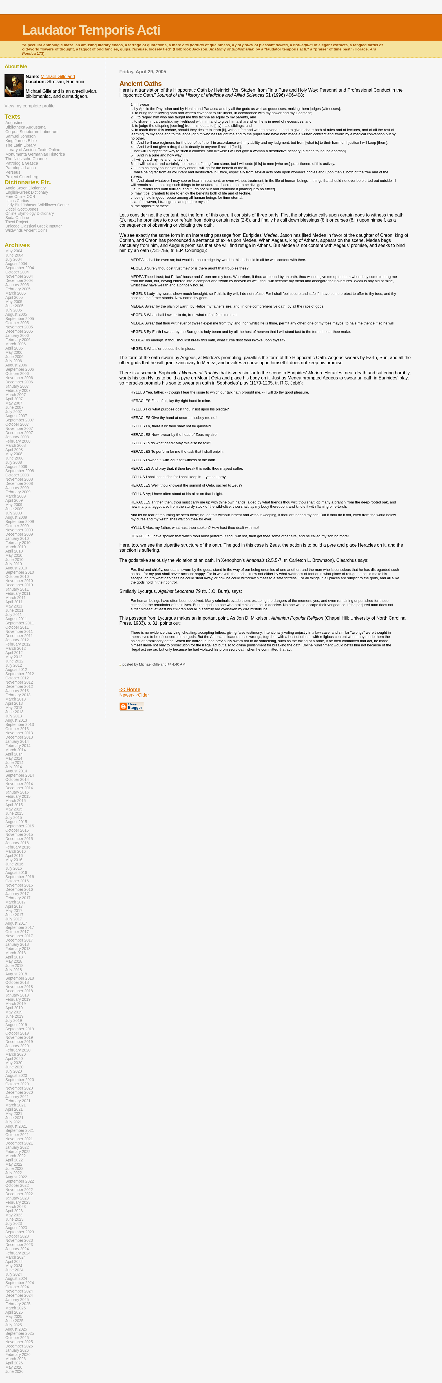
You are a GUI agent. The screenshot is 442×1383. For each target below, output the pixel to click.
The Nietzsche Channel (26, 158)
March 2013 (15, 699)
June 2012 (14, 661)
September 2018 (19, 978)
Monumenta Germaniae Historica (35, 154)
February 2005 (17, 289)
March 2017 (15, 902)
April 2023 (14, 1211)
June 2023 (14, 1219)
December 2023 (19, 1245)
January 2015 (17, 792)
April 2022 (14, 1160)
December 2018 (19, 991)
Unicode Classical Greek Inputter (33, 226)
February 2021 (17, 1101)
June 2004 (14, 255)
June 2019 (14, 1016)
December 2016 (19, 889)
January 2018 (17, 944)
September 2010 (19, 572)
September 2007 (19, 420)
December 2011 (19, 636)
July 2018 (13, 970)
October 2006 (17, 374)
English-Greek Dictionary (26, 192)
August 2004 (16, 264)
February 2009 (17, 492)
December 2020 (19, 1092)
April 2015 (14, 805)
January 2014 (17, 741)
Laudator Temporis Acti (91, 30)
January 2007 (17, 386)
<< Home (129, 689)
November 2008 (19, 479)
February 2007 (17, 390)
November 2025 (19, 1342)
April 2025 (14, 1312)
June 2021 (14, 1118)
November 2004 (19, 276)
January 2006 (17, 335)
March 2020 (15, 1054)
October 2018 (17, 982)
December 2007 (19, 433)
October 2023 (17, 1236)
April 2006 (14, 348)
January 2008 (17, 437)
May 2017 (13, 911)
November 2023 (19, 1240)
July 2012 (13, 665)
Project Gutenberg (21, 176)
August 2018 (16, 974)
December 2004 (19, 281)
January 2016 (17, 843)
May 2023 (13, 1215)
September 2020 (19, 1080)
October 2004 (17, 272)
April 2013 (14, 703)
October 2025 (17, 1338)
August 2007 (16, 416)
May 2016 (13, 860)
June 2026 (14, 1371)
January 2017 (17, 894)
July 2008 (13, 462)
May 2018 (13, 961)
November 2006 (19, 378)
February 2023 (17, 1202)
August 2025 (16, 1329)
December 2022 (19, 1194)
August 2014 (16, 771)
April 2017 (14, 906)
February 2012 (17, 644)
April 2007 (14, 399)
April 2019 (14, 1008)
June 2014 (14, 763)
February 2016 (17, 847)
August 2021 (16, 1126)
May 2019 (13, 1012)
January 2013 (17, 691)
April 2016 (14, 856)
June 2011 (14, 610)
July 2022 (13, 1173)
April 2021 (14, 1109)
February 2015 (17, 796)
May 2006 (13, 352)
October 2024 (17, 1287)
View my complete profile (30, 105)
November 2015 (19, 834)
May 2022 (13, 1164)
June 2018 (14, 966)
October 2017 (17, 932)
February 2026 (17, 1355)
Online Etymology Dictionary (29, 213)
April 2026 (14, 1363)
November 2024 (19, 1291)
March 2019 (15, 1004)
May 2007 (13, 403)
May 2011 (13, 606)
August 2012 (16, 670)
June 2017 (14, 915)
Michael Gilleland (58, 76)
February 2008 (17, 441)
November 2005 (19, 327)
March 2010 (15, 547)
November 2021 (19, 1139)
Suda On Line (17, 218)
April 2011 (14, 602)
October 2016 (17, 881)
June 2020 (14, 1067)
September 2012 (19, 674)
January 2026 (17, 1350)
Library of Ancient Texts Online (32, 149)
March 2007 (15, 395)
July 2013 (13, 716)
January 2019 (17, 995)
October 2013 (17, 729)
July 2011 (13, 615)
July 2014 (13, 767)
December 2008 (19, 483)
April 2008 (14, 450)
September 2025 (19, 1333)
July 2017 (13, 919)
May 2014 (13, 758)
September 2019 (19, 1029)
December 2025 (19, 1346)
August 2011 (16, 619)
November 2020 (19, 1088)
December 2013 (19, 737)
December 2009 (19, 534)
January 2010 (17, 538)
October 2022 (17, 1185)
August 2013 (16, 720)
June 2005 (14, 306)
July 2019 (13, 1021)
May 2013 (13, 708)
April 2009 (14, 500)
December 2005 (19, 331)
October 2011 (17, 627)
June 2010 (14, 560)
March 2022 (15, 1156)
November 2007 (19, 429)
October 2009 (17, 526)
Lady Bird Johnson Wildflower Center (37, 205)
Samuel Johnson (20, 136)
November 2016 (19, 885)
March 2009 (15, 496)
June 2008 (14, 458)
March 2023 (15, 1207)
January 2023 (17, 1198)
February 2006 (17, 340)
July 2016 (13, 868)
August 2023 (16, 1228)
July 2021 (13, 1122)
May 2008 (13, 454)
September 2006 (19, 369)
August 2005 (16, 314)
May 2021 (13, 1114)
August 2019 (16, 1025)
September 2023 (19, 1232)
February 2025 (17, 1304)
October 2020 (17, 1084)
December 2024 (19, 1295)
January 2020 (17, 1046)
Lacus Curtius (17, 201)
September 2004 (19, 268)
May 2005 (13, 302)
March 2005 (15, 293)
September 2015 (19, 826)
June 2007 (14, 407)
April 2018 (14, 957)
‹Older (142, 695)
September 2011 (19, 623)
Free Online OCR (20, 197)
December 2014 (19, 788)
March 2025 (15, 1308)
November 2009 (19, 530)
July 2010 (13, 564)
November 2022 (19, 1190)
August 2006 (16, 365)
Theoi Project (16, 222)
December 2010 (19, 585)
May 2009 (13, 505)
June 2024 (14, 1270)
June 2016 (14, 864)
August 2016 (16, 873)
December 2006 (19, 382)
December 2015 (19, 839)
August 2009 (16, 517)
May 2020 (13, 1063)
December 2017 (19, 940)
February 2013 (17, 695)
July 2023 (13, 1223)
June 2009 (14, 509)
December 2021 (19, 1143)
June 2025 (14, 1321)
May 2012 (13, 657)
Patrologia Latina (20, 167)
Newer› (126, 695)
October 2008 (17, 475)
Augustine (14, 122)
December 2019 (19, 1042)
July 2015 (13, 818)
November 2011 (19, 631)
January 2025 (17, 1300)
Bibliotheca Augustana (25, 127)
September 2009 (19, 522)
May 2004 (13, 251)
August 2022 (16, 1177)
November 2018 (19, 987)
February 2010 (17, 543)
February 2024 (17, 1253)
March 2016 (15, 851)
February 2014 (17, 746)
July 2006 (13, 361)
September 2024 (19, 1283)
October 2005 (17, 323)
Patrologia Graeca (21, 163)
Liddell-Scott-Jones (21, 209)
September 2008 (19, 471)
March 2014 (15, 750)
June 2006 (14, 357)
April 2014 (14, 754)
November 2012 (19, 682)
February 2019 (17, 999)
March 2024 (15, 1257)
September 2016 (19, 877)
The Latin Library (20, 145)
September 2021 (19, 1130)
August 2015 (16, 822)
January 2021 (17, 1097)
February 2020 (17, 1050)
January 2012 (17, 640)
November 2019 (19, 1037)
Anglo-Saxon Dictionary (25, 188)
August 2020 (16, 1075)
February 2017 (17, 898)
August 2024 (16, 1278)
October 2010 (17, 577)
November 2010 (19, 581)
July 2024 (13, 1274)
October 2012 (17, 678)
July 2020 (13, 1071)
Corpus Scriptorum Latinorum (32, 131)
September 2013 (19, 725)
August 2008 (16, 467)
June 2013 (14, 712)
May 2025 (13, 1316)
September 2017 (19, 927)
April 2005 (14, 297)
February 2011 (17, 593)
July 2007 (13, 412)
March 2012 (15, 648)
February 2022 (17, 1152)
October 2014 (17, 779)
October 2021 (17, 1135)
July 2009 (13, 513)
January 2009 (17, 488)
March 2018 (15, 953)
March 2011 (15, 598)
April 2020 (14, 1059)
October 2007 (17, 424)
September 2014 (19, 775)
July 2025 (13, 1325)
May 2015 (13, 809)
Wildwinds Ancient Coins (26, 230)
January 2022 (17, 1147)
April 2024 (14, 1262)
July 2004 (13, 259)
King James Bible (21, 140)
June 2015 (14, 813)
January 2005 (17, 285)
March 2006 (15, 344)
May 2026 (13, 1367)
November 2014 (19, 784)
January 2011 (17, 589)
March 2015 (15, 801)
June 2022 (14, 1169)
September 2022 (19, 1181)
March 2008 (15, 445)
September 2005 (19, 319)
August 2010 (16, 568)
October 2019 (17, 1033)
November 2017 (19, 936)
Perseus (12, 172)
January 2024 (17, 1249)
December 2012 (19, 686)
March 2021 (15, 1105)
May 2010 (13, 555)
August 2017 (16, 923)
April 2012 (14, 653)
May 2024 (13, 1266)
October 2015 (17, 830)
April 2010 (14, 551)
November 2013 (19, 733)
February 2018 (17, 949)
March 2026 (15, 1359)
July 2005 (13, 310)
